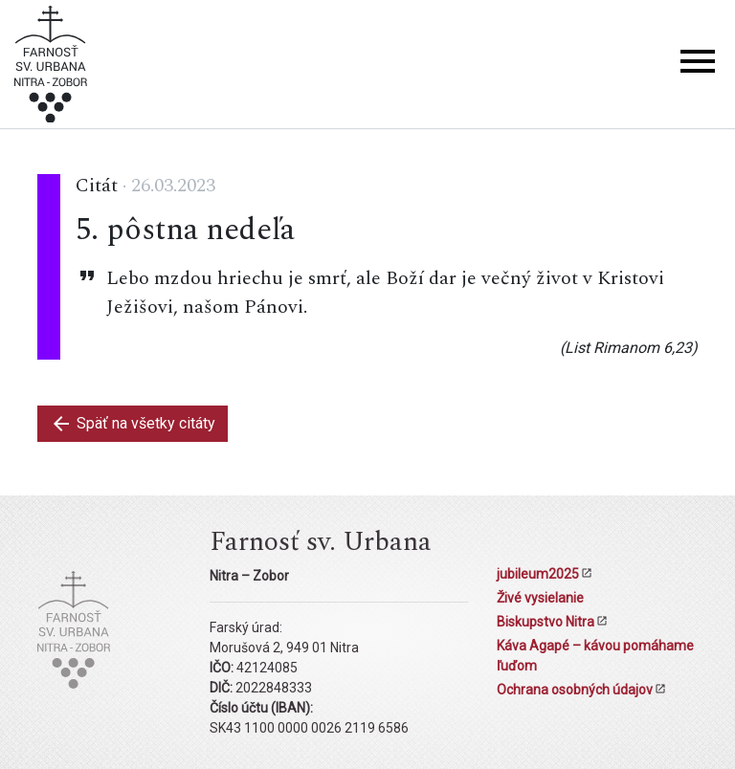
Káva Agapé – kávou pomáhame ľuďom (595, 655)
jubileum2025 (538, 574)
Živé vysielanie (540, 597)
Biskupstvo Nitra (545, 621)
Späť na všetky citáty (132, 423)
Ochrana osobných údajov (575, 689)
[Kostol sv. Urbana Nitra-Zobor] (50, 67)
